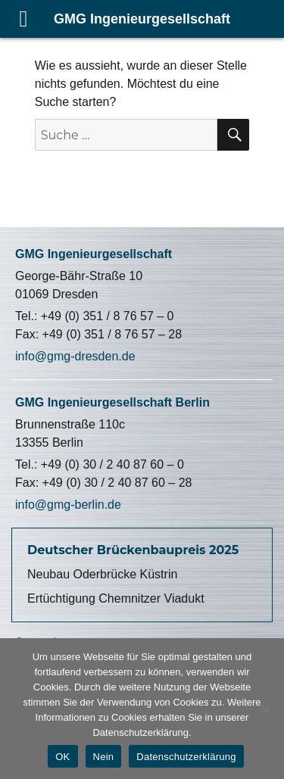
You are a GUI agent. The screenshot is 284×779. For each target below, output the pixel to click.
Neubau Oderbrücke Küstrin (102, 574)
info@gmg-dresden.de (75, 356)
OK (62, 756)
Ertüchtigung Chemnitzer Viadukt (115, 598)
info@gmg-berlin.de (68, 504)
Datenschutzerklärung (186, 756)
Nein (103, 756)
